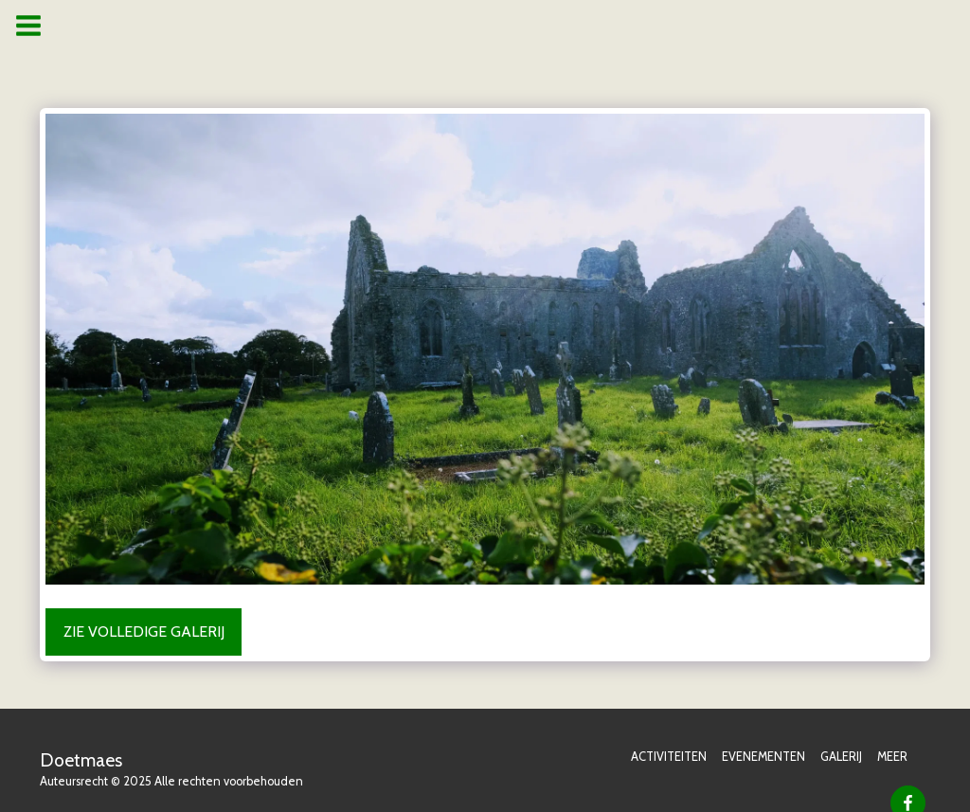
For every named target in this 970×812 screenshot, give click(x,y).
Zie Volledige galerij (144, 632)
